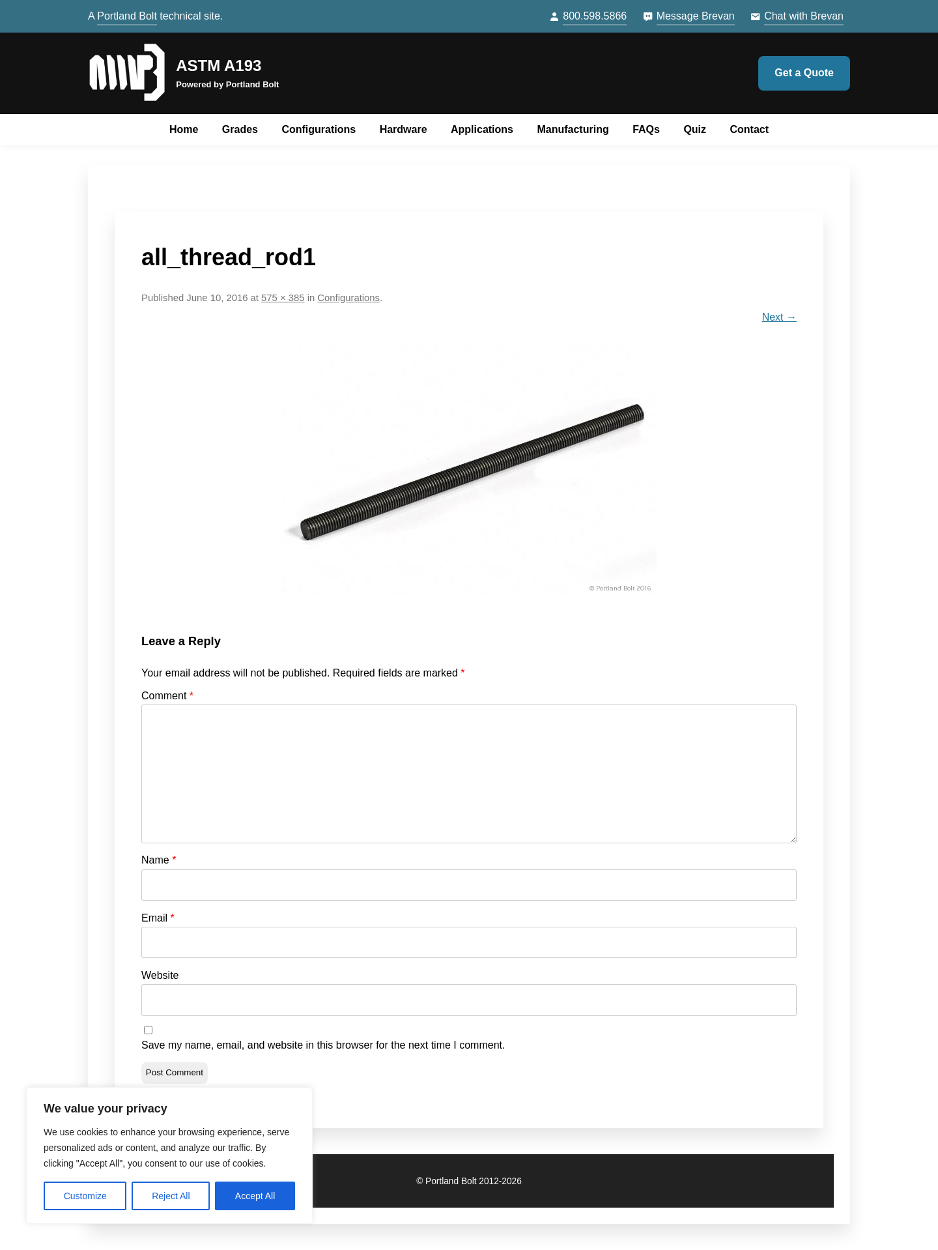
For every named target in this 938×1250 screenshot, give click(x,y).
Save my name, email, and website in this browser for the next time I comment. (323, 1045)
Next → (779, 317)
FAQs (646, 129)
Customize (85, 1196)
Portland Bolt (127, 16)
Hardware (403, 129)
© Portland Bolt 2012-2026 (469, 1181)
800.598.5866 (595, 16)
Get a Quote (804, 72)
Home (183, 129)
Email (158, 917)
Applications (482, 129)
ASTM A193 (218, 65)
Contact (749, 129)
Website (160, 975)
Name (158, 859)
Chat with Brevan (804, 16)
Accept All (255, 1196)
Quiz (694, 129)
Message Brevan (696, 16)
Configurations (318, 129)
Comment (167, 695)
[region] (169, 1155)
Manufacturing (572, 129)
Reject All (171, 1196)
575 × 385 (282, 298)
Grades (240, 129)
